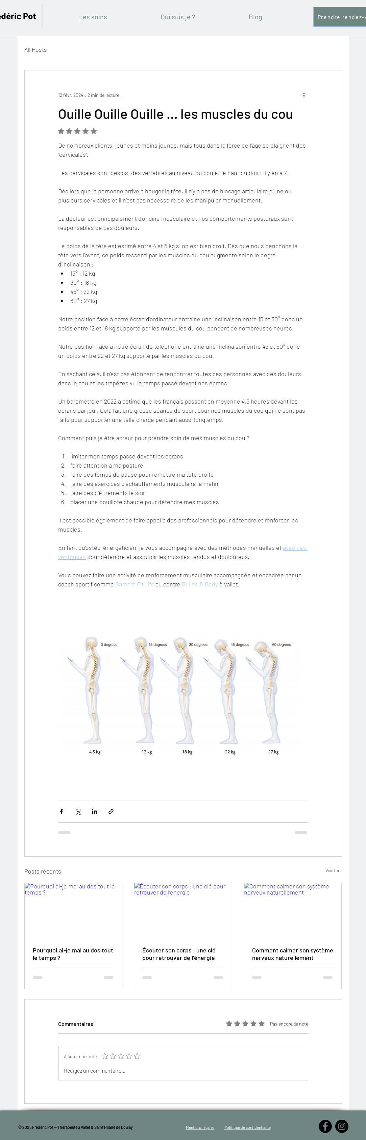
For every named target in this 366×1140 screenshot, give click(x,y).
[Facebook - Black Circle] (325, 1126)
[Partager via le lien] (111, 811)
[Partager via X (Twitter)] (78, 811)
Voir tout (333, 870)
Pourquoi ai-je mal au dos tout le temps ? (73, 953)
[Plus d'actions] (304, 95)
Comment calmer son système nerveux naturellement (292, 953)
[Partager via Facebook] (61, 811)
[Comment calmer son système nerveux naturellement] (293, 910)
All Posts (35, 49)
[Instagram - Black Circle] (341, 1126)
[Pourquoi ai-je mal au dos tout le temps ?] (73, 910)
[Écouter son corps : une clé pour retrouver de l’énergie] (183, 910)
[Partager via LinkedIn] (94, 811)
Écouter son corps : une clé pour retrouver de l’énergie (179, 953)
